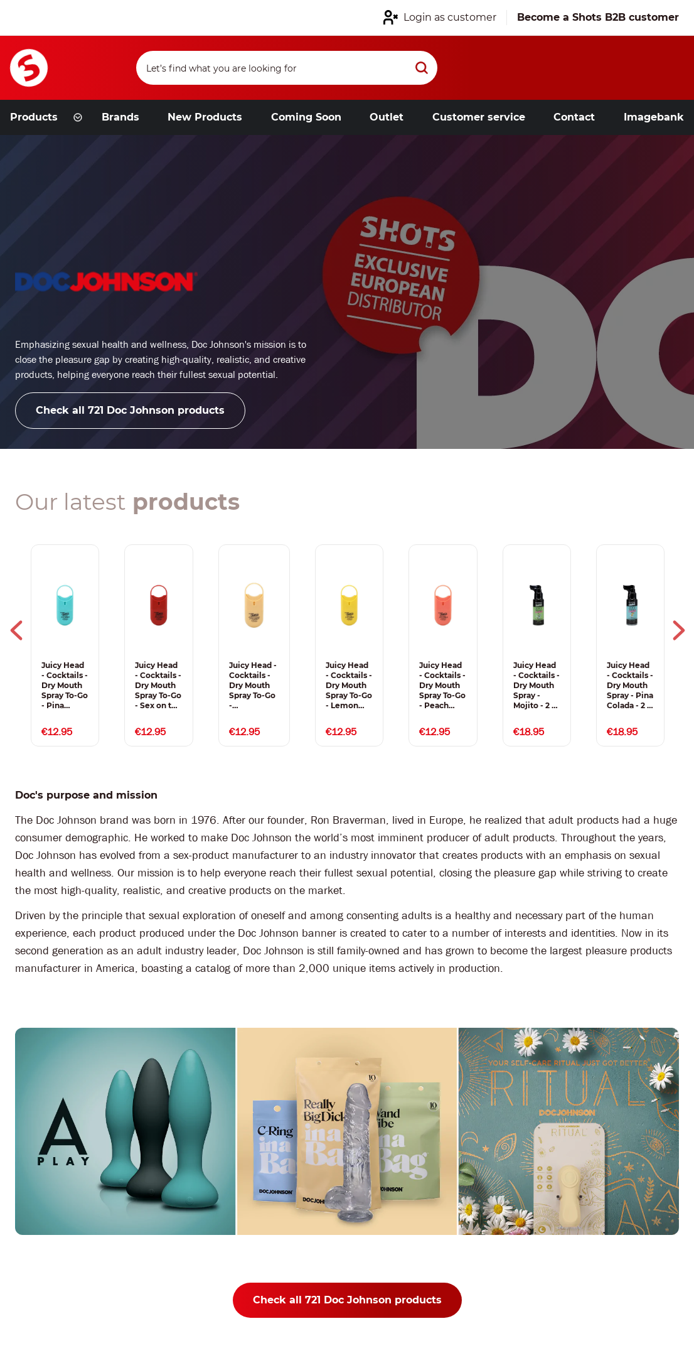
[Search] (286, 68)
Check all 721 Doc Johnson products (130, 410)
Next (678, 630)
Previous (16, 630)
